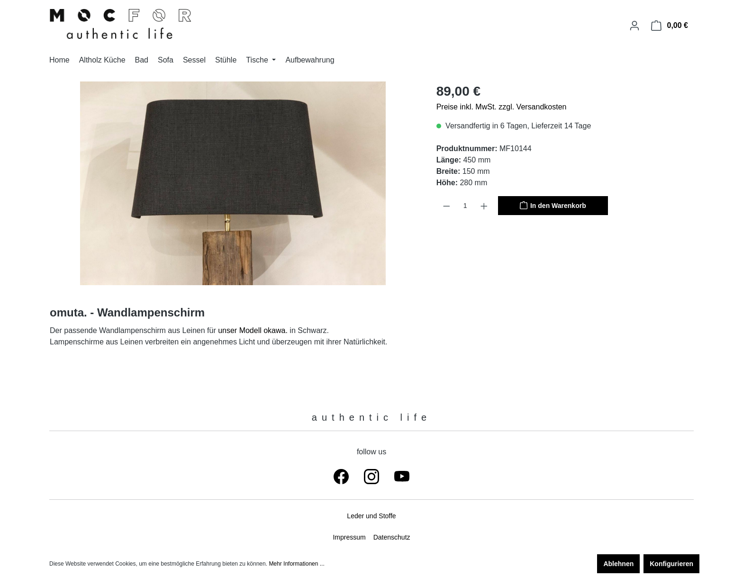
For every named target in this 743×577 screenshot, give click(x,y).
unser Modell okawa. (253, 330)
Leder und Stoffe (371, 516)
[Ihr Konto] (634, 26)
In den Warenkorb (553, 204)
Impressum (349, 537)
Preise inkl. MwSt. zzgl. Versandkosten (501, 107)
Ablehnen (618, 564)
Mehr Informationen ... (296, 563)
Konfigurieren (671, 564)
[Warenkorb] (669, 26)
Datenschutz (391, 537)
